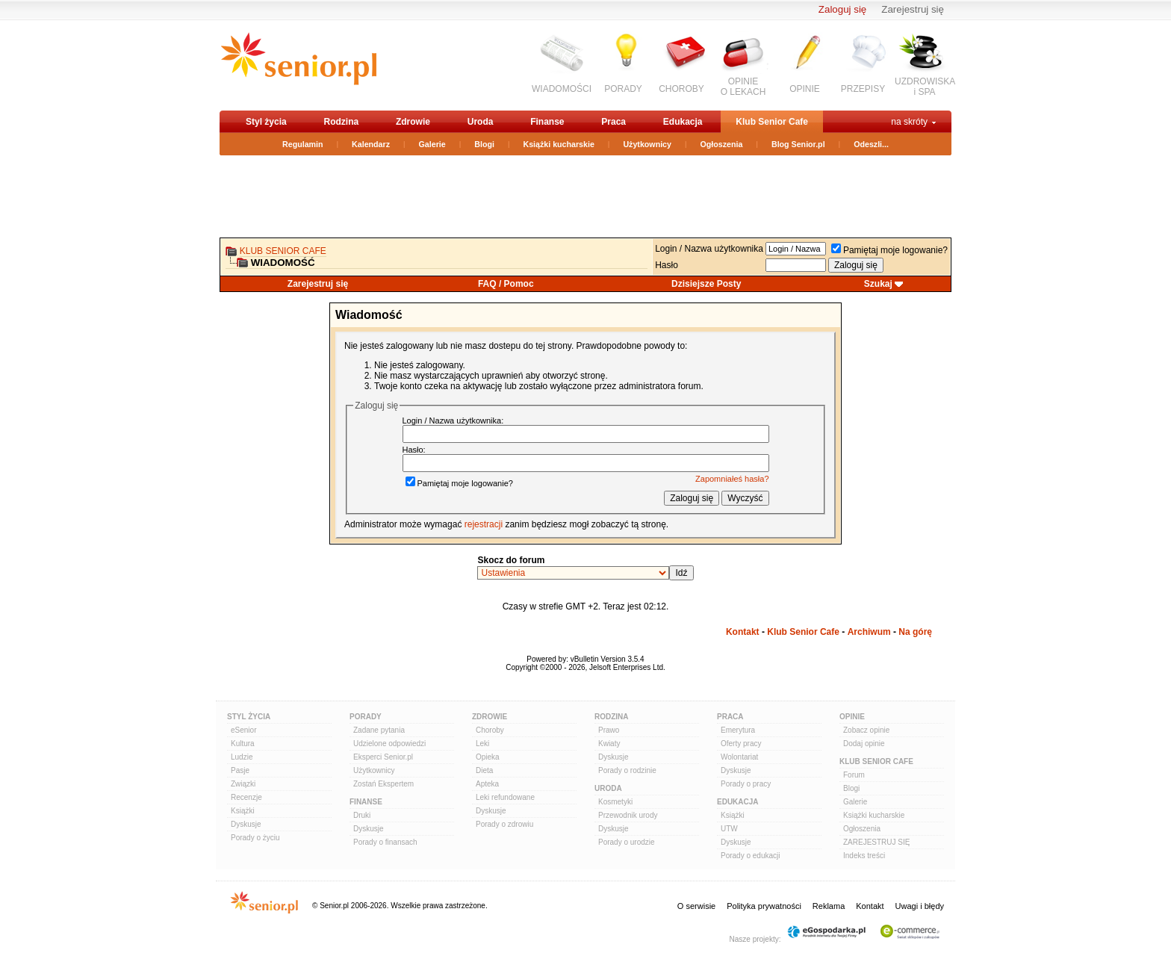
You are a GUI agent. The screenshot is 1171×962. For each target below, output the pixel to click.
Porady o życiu (255, 838)
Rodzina (340, 122)
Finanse (547, 122)
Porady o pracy (746, 784)
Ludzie (241, 757)
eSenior (243, 730)
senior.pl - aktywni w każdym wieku (298, 64)
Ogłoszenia (722, 144)
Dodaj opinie (864, 743)
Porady (366, 717)
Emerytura (738, 730)
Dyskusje (246, 824)
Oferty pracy (741, 743)
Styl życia (266, 122)
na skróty (909, 122)
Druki (361, 815)
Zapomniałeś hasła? (731, 478)
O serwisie (696, 906)
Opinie (852, 717)
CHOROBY (681, 89)
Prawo (608, 730)
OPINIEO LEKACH (743, 86)
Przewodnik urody (627, 815)
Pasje (240, 770)
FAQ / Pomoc (506, 284)
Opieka (488, 757)
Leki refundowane (505, 797)
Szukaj (878, 284)
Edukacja (683, 122)
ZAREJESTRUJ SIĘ (876, 842)
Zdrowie (413, 122)
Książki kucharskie (558, 144)
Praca (613, 122)
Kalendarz (371, 144)
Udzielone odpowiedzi (389, 743)
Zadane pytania (379, 730)
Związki (243, 784)
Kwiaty (609, 743)
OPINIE (804, 89)
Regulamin (302, 144)
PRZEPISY (863, 89)
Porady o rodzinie (627, 770)
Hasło (666, 265)
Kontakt (743, 632)
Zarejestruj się (912, 9)
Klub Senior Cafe (772, 122)
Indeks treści (864, 855)
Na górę (915, 632)
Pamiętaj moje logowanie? (889, 250)
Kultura (243, 743)
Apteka (487, 784)
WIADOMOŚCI (561, 89)
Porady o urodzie (626, 842)
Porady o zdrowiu (504, 824)
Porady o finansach (385, 842)
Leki (482, 743)
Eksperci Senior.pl (383, 757)
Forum (854, 775)
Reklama (829, 906)
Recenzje (246, 797)
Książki (243, 811)
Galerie (432, 144)
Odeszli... (871, 144)
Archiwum (869, 632)
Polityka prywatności (764, 906)
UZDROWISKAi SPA (925, 86)
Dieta (484, 770)
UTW (729, 829)
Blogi (484, 144)
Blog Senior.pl (798, 144)
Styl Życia (248, 717)
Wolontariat (739, 757)
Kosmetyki (615, 802)
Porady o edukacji (750, 855)
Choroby (490, 730)
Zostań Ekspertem (383, 784)
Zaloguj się (842, 9)
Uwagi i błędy (919, 906)
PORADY (623, 89)
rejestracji (484, 524)
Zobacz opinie (866, 730)
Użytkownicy (647, 144)
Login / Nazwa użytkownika (709, 248)
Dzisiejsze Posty (706, 284)
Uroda (481, 122)
